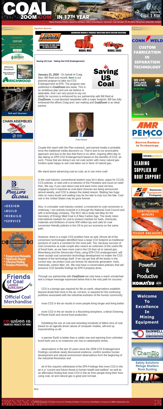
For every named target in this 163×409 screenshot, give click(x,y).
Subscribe (150, 22)
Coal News (95, 402)
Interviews (108, 22)
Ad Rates (81, 22)
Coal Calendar (118, 22)
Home (51, 22)
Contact (158, 22)
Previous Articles (61, 22)
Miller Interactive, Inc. (120, 402)
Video (88, 22)
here (71, 77)
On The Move (130, 22)
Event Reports (97, 22)
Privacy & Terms (72, 402)
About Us (72, 22)
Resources (140, 22)
